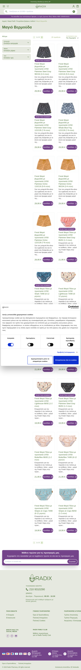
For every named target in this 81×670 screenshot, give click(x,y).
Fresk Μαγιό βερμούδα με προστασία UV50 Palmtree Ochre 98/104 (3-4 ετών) (66, 181)
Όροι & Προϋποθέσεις (41, 615)
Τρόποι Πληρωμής (71, 618)
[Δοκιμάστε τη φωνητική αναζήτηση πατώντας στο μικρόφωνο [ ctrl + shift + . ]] (73, 11)
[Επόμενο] (42, 37)
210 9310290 (37, 589)
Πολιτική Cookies (39, 620)
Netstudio (75, 667)
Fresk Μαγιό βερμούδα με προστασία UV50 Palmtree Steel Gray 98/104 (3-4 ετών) (43, 69)
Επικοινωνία (10, 618)
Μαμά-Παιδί (11, 21)
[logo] (41, 6)
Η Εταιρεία (10, 615)
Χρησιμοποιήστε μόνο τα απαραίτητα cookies (40, 360)
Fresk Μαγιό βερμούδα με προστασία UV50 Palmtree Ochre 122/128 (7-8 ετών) (42, 237)
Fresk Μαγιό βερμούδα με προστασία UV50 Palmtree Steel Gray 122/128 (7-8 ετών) (43, 125)
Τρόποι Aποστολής (71, 615)
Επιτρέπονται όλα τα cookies (66, 360)
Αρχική (4, 21)
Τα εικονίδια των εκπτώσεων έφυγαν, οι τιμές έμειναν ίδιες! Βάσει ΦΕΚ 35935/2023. (40, 16)
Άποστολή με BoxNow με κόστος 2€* (41, 1)
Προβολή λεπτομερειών (66, 352)
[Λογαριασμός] (73, 6)
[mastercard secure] (25, 654)
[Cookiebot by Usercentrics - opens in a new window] (70, 307)
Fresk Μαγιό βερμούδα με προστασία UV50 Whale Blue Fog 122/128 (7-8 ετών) (66, 125)
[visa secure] (21, 654)
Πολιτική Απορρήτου (40, 618)
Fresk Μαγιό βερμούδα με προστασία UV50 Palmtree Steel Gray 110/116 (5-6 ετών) (67, 69)
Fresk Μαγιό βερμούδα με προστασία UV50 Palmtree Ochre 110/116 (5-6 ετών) (42, 181)
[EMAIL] (36, 561)
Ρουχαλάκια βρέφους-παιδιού (25, 21)
